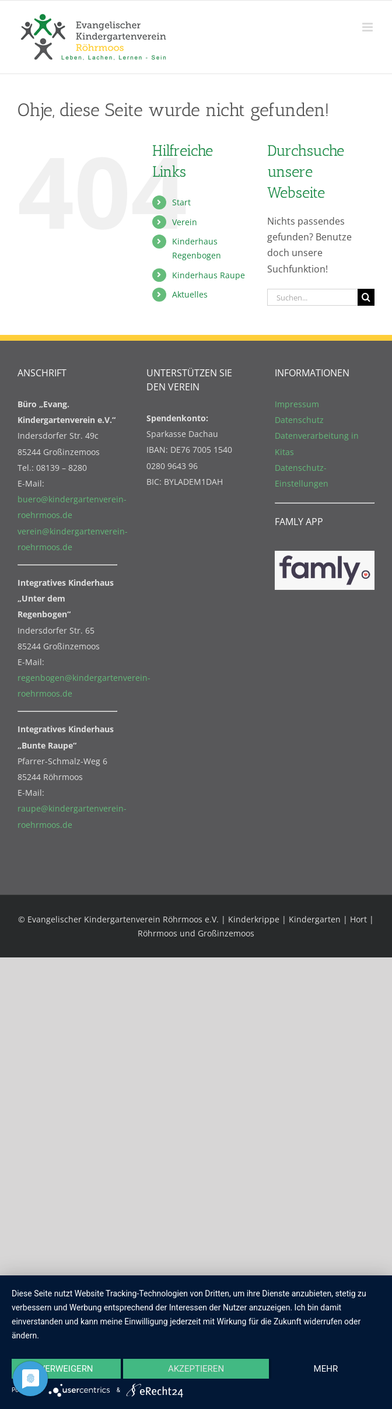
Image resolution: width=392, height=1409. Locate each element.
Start (181, 202)
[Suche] (366, 297)
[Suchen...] (312, 297)
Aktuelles (190, 294)
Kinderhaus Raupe (208, 275)
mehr (326, 1368)
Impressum (297, 404)
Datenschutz (299, 419)
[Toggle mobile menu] (368, 27)
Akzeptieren (196, 1368)
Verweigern (66, 1368)
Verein (184, 222)
